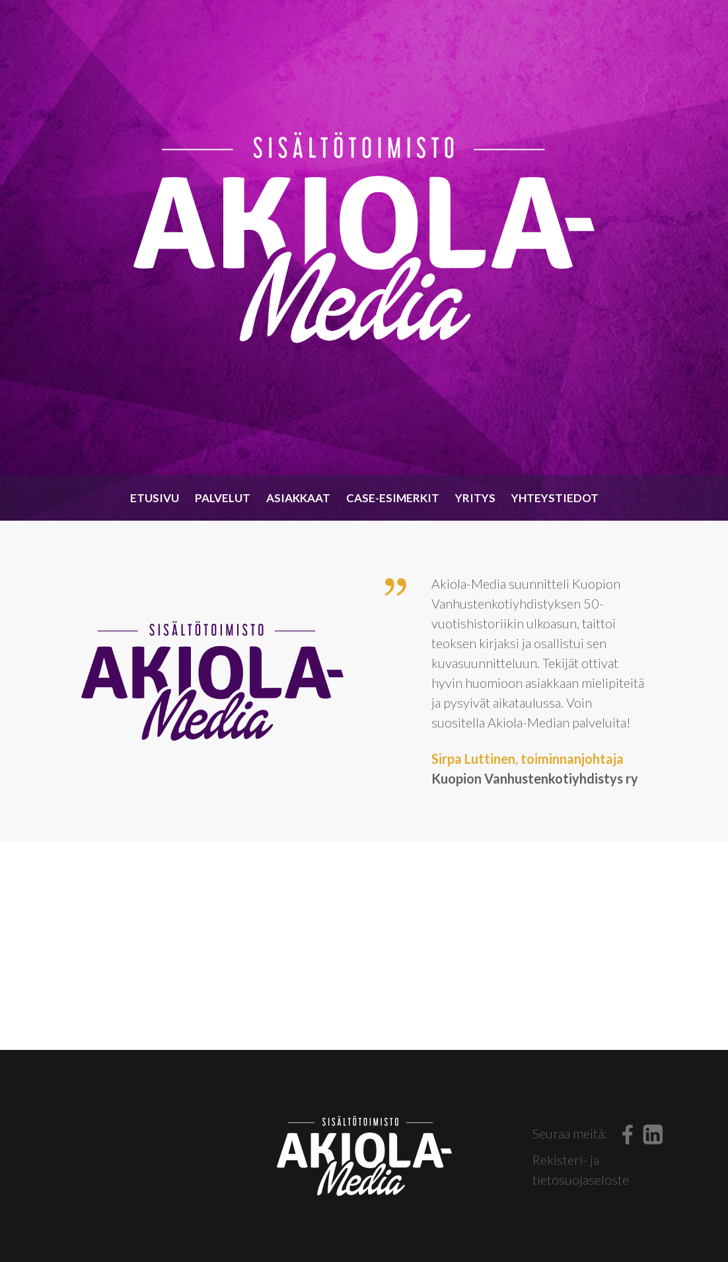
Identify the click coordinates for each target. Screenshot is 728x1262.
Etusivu (154, 498)
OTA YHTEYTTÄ (364, 945)
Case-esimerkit (392, 498)
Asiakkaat (298, 498)
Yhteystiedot (555, 498)
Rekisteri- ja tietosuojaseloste (580, 1169)
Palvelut (222, 498)
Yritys (475, 498)
